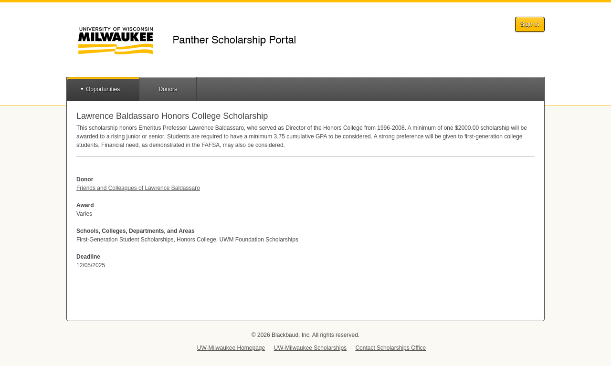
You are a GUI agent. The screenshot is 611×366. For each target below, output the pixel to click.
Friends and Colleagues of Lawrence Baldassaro (138, 188)
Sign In (529, 24)
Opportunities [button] (103, 89)
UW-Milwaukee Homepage (231, 348)
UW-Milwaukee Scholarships (310, 348)
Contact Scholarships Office (390, 348)
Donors (167, 89)
